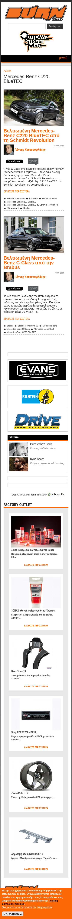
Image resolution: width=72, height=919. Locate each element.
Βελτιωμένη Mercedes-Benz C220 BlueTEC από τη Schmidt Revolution (32, 135)
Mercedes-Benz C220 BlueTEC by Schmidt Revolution (31, 205)
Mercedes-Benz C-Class (17, 329)
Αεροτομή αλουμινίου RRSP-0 (27, 854)
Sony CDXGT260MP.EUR (24, 732)
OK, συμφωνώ (13, 913)
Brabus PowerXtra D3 (26, 326)
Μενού (63, 58)
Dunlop (25, 208)
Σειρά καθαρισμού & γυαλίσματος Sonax (32, 549)
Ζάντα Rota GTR (19, 793)
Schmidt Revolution (14, 198)
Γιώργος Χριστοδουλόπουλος (47, 463)
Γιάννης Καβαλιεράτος (43, 448)
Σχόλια (33, 161)
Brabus (8, 326)
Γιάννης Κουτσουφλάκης (30, 149)
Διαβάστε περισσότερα (17, 191)
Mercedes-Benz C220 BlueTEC (20, 202)
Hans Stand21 (18, 671)
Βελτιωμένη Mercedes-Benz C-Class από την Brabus (29, 262)
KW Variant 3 (11, 208)
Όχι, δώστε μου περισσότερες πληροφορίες (27, 907)
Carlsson (32, 198)
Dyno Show (37, 458)
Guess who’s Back (41, 444)
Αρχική (7, 71)
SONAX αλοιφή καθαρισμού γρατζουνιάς (33, 610)
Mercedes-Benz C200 (42, 329)
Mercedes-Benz (48, 198)
